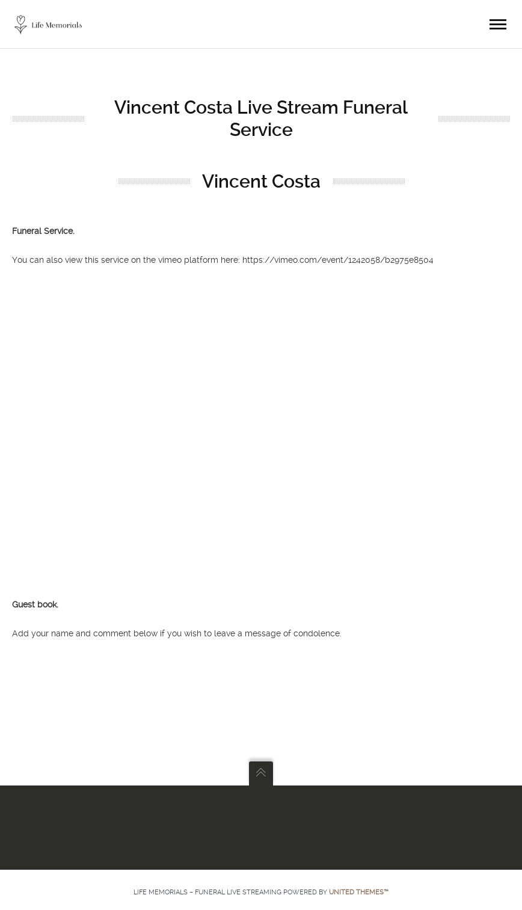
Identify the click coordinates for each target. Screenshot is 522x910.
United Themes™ (358, 892)
